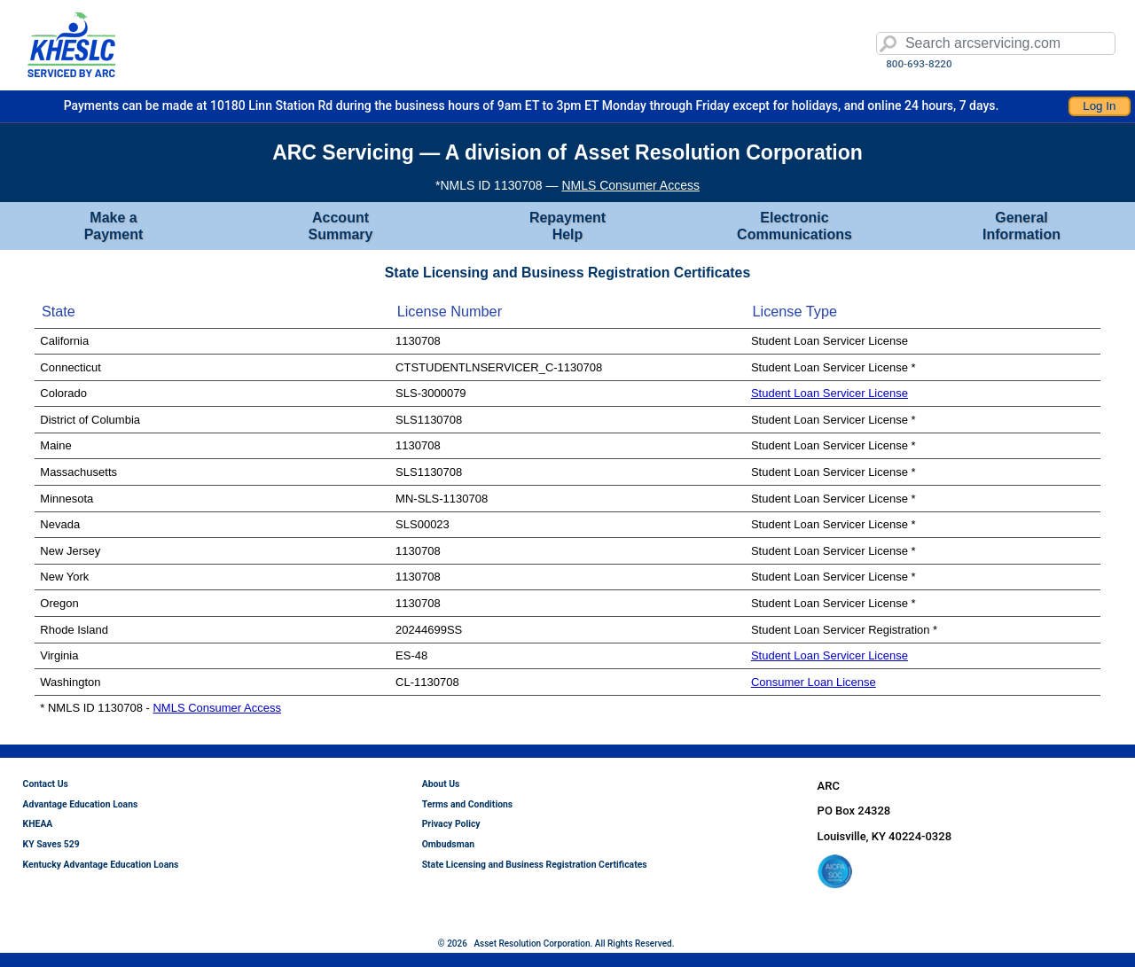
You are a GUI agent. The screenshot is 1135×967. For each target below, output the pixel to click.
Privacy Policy (451, 824)
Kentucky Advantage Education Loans (101, 864)
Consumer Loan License (813, 682)
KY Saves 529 (51, 844)
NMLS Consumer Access (630, 185)
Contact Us (45, 784)
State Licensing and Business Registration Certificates (534, 864)
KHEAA (38, 824)
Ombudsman (448, 844)
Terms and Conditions (467, 804)
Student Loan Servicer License (829, 393)
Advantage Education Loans (80, 804)
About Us (441, 784)
